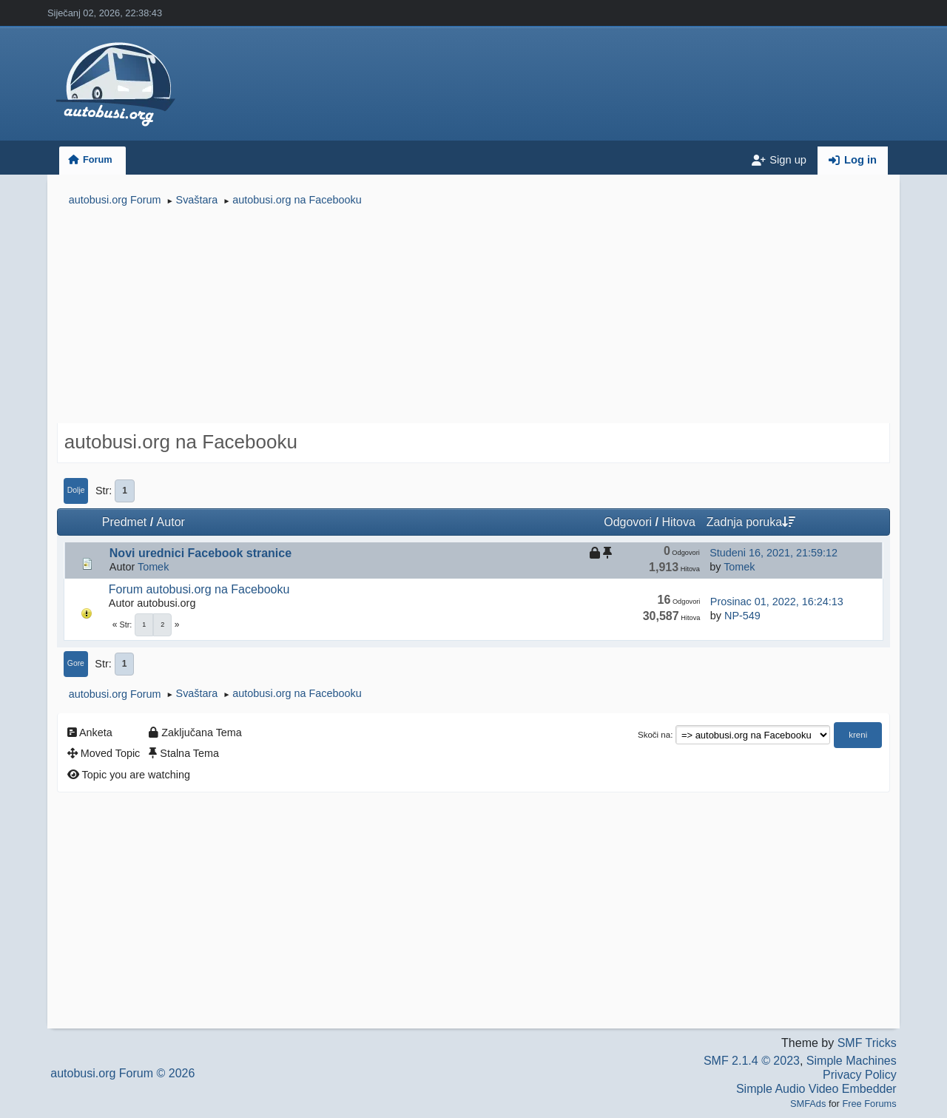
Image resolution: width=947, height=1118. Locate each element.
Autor (171, 522)
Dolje (76, 490)
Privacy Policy (860, 1074)
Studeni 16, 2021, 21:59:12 (774, 553)
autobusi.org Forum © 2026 (122, 1073)
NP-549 (742, 616)
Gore (75, 663)
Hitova (678, 522)
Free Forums (869, 1103)
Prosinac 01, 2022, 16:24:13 (776, 601)
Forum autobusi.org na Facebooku (199, 589)
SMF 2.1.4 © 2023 (752, 1060)
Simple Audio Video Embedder (816, 1088)
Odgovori (628, 522)
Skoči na (654, 734)
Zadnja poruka (751, 522)
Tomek (153, 567)
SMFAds (808, 1103)
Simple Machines (851, 1060)
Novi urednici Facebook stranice (200, 553)
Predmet (124, 522)
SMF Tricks (867, 1043)
